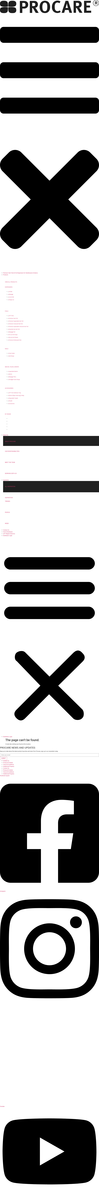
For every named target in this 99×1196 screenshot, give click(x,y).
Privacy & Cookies (8, 762)
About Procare (10, 441)
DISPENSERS (8, 287)
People (7, 512)
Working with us (11, 473)
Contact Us (6, 761)
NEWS (7, 523)
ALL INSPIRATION (10, 486)
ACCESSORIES (9, 388)
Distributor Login (7, 535)
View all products (11, 282)
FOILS (6, 311)
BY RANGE (8, 414)
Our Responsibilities (12, 451)
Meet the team (10, 462)
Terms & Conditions (8, 764)
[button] (49, 143)
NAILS (6, 348)
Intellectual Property (8, 766)
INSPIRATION (9, 497)
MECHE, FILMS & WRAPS (12, 366)
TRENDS (7, 501)
